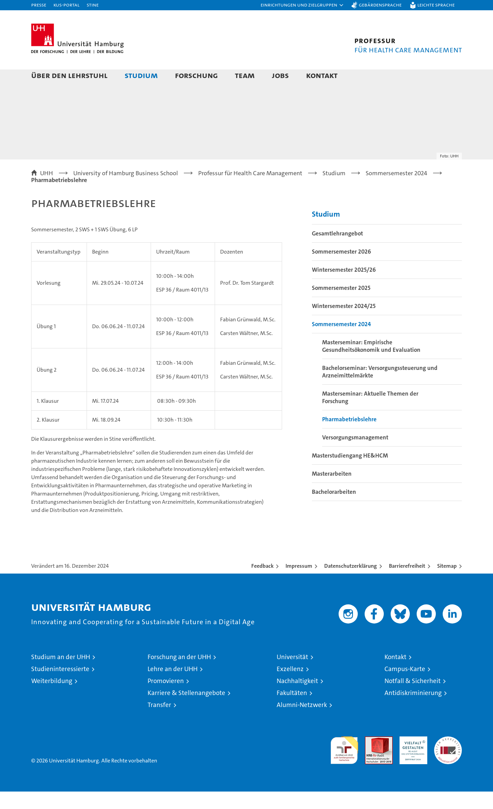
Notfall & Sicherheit (412, 698)
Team (245, 75)
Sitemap (447, 583)
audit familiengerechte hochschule (344, 764)
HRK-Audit (412, 757)
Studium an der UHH (60, 674)
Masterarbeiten (332, 491)
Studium (141, 75)
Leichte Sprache (436, 4)
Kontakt (322, 75)
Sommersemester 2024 (341, 341)
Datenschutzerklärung (350, 583)
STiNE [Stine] (93, 4)
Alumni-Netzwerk (302, 722)
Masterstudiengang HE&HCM (350, 473)
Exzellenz (290, 686)
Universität (292, 674)
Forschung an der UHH (179, 674)
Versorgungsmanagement (355, 455)
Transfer (159, 722)
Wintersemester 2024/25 (344, 323)
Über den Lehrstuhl (69, 75)
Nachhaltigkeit (297, 698)
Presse (38, 4)
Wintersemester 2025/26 (344, 287)
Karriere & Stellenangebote (186, 710)
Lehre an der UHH (173, 686)
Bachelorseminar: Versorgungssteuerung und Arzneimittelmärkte (380, 389)
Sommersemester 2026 (341, 269)
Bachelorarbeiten (334, 509)
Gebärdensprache (380, 4)
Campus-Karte (404, 686)
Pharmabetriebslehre (349, 436)
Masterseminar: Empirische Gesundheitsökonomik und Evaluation (371, 363)
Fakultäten (292, 710)
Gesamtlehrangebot (337, 251)
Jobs (280, 75)
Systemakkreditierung (448, 757)
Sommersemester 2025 (341, 305)
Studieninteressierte (60, 686)
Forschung (196, 75)
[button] (302, 5)
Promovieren (166, 698)
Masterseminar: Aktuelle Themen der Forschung (370, 414)
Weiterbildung (51, 698)
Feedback (262, 583)
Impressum (299, 583)
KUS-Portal (66, 4)
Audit (371, 757)
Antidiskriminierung (413, 710)
